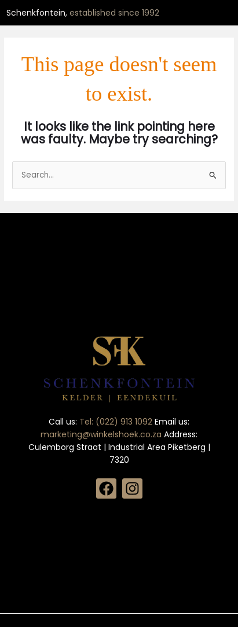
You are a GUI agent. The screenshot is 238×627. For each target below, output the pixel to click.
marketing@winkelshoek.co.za (102, 434)
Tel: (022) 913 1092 (117, 421)
